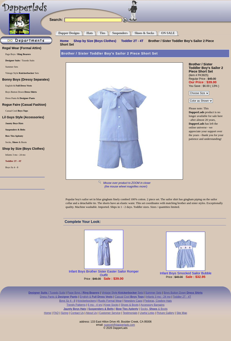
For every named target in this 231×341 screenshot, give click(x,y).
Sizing (64, 313)
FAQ (56, 313)
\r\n (201, 101)
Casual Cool (129, 296)
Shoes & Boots (130, 304)
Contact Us (77, 313)
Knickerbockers (86, 300)
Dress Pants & (58, 296)
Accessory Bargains (153, 304)
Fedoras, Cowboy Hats (158, 300)
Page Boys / (83, 292)
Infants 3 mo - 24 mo (158, 296)
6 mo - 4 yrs (95, 304)
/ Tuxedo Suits (47, 292)
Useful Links (147, 313)
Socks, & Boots (154, 308)
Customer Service (109, 313)
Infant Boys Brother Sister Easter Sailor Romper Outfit (104, 271)
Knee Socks (111, 304)
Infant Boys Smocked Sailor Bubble (185, 271)
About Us (91, 313)
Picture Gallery (165, 313)
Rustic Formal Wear (110, 300)
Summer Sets (153, 292)
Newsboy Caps (133, 300)
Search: (56, 20)
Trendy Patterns (76, 304)
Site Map (181, 313)
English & (96, 296)
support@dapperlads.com (119, 324)
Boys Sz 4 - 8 (67, 300)
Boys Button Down (183, 292)
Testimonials (130, 313)
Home (64, 41)
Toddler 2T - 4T (132, 41)
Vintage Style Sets (122, 292)
